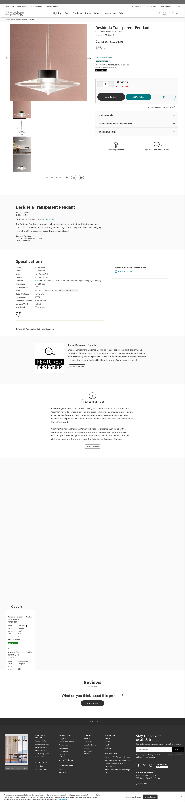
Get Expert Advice (42, 769)
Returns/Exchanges (42, 744)
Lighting (57, 13)
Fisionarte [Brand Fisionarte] (118, 31)
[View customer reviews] (162, 766)
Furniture (77, 13)
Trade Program (165, 6)
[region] (92, 797)
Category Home (10, 20)
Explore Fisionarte (92, 447)
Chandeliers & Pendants (21, 20)
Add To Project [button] (154, 97)
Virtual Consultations (66, 742)
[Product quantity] (105, 84)
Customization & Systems (65, 756)
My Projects (136, 6)
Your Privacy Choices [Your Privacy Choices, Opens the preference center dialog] (133, 797)
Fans (67, 13)
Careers (86, 748)
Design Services (22, 6)
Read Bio (50, 219)
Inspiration (110, 13)
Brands (97, 13)
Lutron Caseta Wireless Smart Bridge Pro (117, 771)
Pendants (32, 20)
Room (88, 13)
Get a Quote (39, 766)
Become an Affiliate (88, 753)
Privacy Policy (178, 755)
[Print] (81, 180)
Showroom (9, 6)
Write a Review (92, 703)
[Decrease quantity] (100, 84)
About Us (87, 739)
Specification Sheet (125, 271)
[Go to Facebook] (139, 765)
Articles (107, 739)
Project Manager (65, 745)
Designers (108, 748)
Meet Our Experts (90, 745)
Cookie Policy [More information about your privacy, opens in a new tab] (62, 799)
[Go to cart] (177, 13)
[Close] (181, 796)
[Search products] (159, 13)
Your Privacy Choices (42, 754)
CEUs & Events (64, 752)
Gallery (107, 742)
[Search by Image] (165, 13)
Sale (121, 13)
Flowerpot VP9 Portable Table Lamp (118, 757)
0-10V (37, 280)
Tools (61, 769)
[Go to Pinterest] (66, 180)
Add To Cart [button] (120, 97)
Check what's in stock (104, 58)
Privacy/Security (41, 751)
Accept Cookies (150, 797)
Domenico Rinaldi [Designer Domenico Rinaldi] (104, 31)
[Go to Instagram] (151, 765)
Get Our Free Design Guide (16, 768)
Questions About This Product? (157, 150)
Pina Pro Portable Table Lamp (115, 764)
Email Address (143, 750)
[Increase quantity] (111, 84)
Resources (62, 773)
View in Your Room (66, 760)
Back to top (92, 722)
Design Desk (63, 739)
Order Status (39, 757)
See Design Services (116, 150)
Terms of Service (145, 757)
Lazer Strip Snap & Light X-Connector (118, 760)
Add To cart (12, 643)
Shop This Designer (77, 366)
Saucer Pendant (110, 767)
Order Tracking (150, 6)
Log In (177, 6)
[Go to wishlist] (171, 13)
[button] (7, 58)
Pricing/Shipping (41, 748)
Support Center (36, 6)
